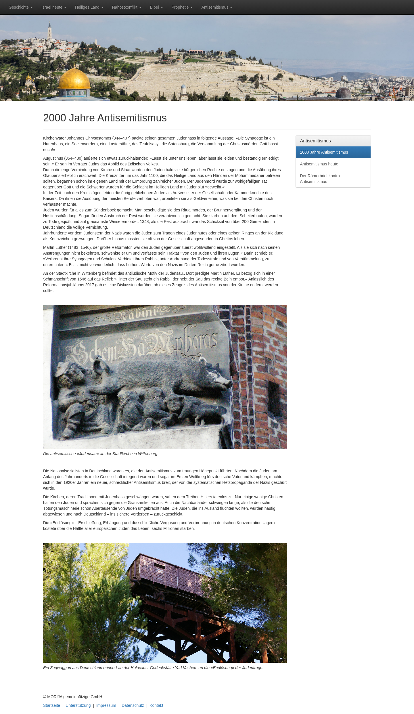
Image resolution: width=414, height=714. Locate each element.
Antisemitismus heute (319, 164)
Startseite (51, 705)
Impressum (106, 705)
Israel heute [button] (53, 7)
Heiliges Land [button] (89, 7)
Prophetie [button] (182, 7)
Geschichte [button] (21, 7)
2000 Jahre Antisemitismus (324, 152)
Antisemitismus (315, 140)
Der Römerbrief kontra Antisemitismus (320, 178)
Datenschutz (133, 705)
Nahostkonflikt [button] (126, 7)
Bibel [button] (156, 7)
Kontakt (156, 705)
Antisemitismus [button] (216, 7)
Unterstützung (78, 705)
